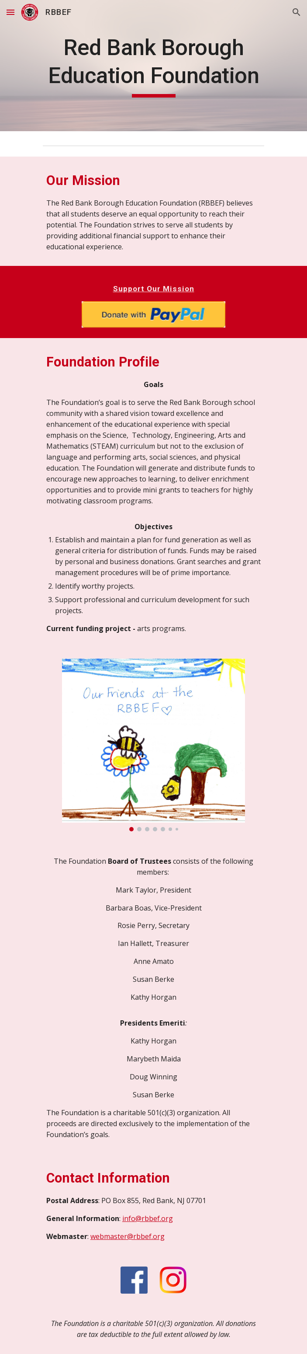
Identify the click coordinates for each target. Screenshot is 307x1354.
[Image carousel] (153, 745)
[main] (153, 65)
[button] (10, 12)
